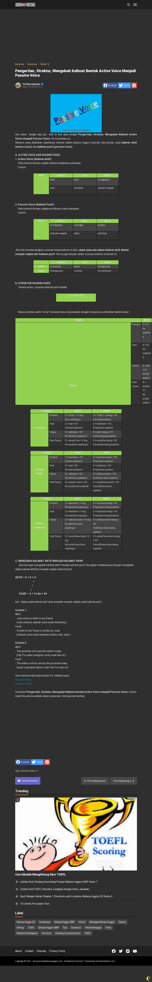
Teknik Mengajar (93, 927)
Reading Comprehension (67, 933)
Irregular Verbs (23, 683)
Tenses (122, 922)
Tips (65, 927)
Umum (82, 922)
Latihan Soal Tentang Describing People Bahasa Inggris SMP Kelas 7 (58, 881)
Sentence (76, 927)
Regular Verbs (23, 679)
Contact (29, 951)
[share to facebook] (110, 85)
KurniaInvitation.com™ (106, 961)
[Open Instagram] (128, 951)
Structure (46, 933)
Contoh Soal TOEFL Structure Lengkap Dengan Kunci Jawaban (54, 889)
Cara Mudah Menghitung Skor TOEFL (40, 874)
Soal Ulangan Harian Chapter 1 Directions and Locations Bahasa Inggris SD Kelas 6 (66, 896)
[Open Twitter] (121, 951)
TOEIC (87, 933)
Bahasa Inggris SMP (64, 922)
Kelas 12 (34, 771)
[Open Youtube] (135, 951)
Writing (20, 927)
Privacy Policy (57, 951)
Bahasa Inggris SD (26, 922)
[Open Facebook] (114, 951)
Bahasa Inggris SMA (48, 927)
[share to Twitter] (124, 85)
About (18, 951)
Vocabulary (44, 922)
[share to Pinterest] (134, 85)
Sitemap (41, 951)
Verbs (108, 927)
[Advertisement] (71, 36)
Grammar (25, 771)
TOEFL (31, 927)
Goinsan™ (79, 961)
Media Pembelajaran (27, 933)
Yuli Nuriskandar (33, 84)
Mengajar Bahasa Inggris (102, 922)
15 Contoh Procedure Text (34, 903)
